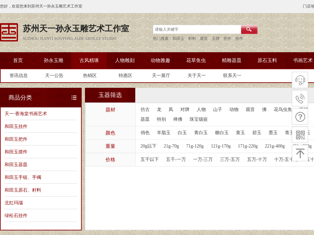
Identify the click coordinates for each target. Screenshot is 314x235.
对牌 (185, 109)
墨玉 (273, 132)
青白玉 (201, 132)
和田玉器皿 (16, 164)
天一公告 (54, 75)
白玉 (182, 132)
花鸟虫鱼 (283, 109)
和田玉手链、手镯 (23, 177)
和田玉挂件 (16, 126)
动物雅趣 (160, 60)
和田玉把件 (16, 139)
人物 (201, 109)
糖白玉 (222, 132)
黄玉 (240, 132)
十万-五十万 (286, 159)
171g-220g (248, 146)
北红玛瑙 (14, 202)
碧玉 (256, 132)
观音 (250, 109)
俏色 (145, 132)
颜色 (110, 132)
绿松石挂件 (16, 215)
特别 (161, 119)
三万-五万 (230, 159)
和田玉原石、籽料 (23, 190)
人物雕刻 (125, 60)
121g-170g (221, 146)
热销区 (90, 75)
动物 (234, 109)
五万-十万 (257, 159)
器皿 (145, 119)
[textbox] (197, 29)
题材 (110, 109)
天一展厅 (161, 75)
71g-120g (195, 146)
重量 (110, 146)
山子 (217, 109)
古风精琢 (89, 60)
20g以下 (148, 146)
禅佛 (177, 119)
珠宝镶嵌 (199, 119)
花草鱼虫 (196, 60)
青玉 (289, 132)
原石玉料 (267, 60)
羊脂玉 (164, 132)
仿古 (145, 109)
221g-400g (275, 146)
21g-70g (171, 146)
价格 (110, 159)
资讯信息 (18, 75)
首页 (18, 60)
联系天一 (232, 75)
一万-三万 (203, 159)
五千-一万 (176, 159)
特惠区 (125, 75)
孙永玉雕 (53, 60)
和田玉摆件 (16, 151)
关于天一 (197, 75)
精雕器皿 (231, 60)
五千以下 (149, 159)
